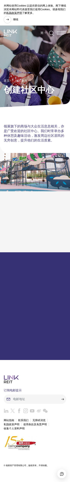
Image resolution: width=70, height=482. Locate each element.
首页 (7, 80)
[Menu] (61, 33)
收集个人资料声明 (14, 428)
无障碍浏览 (39, 420)
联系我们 (23, 420)
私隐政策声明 (14, 12)
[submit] (62, 399)
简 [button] (42, 33)
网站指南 (9, 420)
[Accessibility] (61, 473)
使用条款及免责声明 (35, 424)
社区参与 (21, 80)
